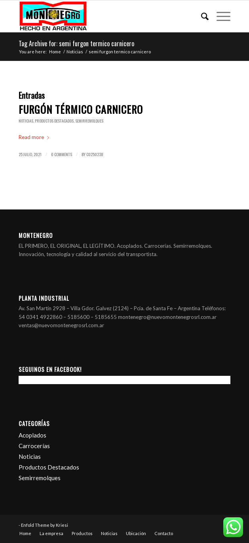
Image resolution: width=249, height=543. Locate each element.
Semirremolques (89, 121)
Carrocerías (34, 445)
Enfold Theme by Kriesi (44, 525)
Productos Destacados (54, 121)
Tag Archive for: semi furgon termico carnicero (76, 43)
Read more (35, 137)
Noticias (26, 121)
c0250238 (94, 154)
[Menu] (219, 16)
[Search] (201, 16)
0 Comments (61, 154)
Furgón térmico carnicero (81, 109)
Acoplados (32, 435)
